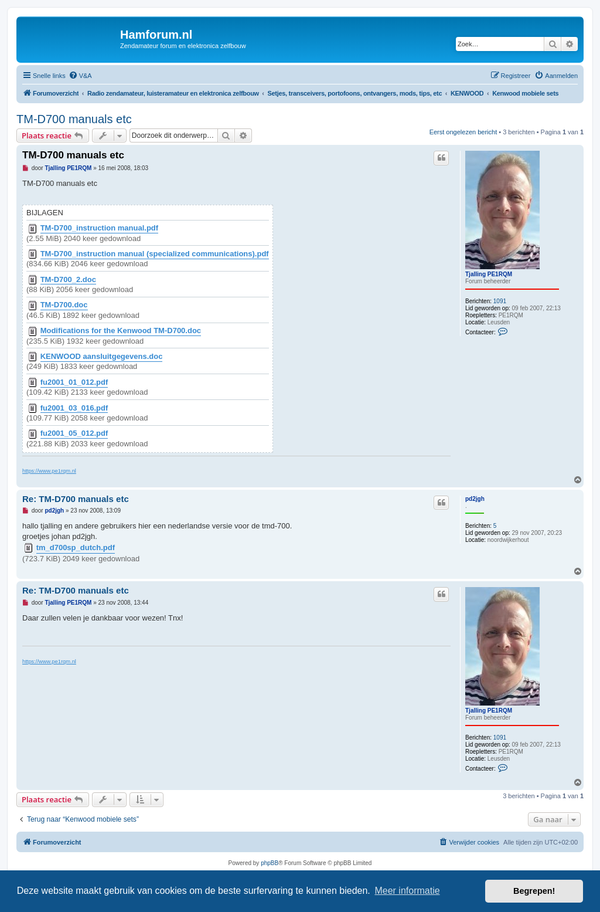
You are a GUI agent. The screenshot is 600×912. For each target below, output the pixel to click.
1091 (499, 301)
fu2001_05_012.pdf (74, 433)
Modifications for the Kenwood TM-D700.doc (120, 331)
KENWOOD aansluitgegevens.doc (101, 356)
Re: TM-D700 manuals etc (75, 499)
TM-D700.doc (64, 305)
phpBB (269, 863)
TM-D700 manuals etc (74, 119)
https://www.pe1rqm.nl (49, 471)
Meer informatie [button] (406, 891)
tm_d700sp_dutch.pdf (75, 547)
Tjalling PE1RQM (488, 274)
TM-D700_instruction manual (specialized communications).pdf (154, 254)
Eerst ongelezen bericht (463, 131)
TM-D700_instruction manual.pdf (99, 228)
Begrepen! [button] (534, 891)
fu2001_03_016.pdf (74, 408)
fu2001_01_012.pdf (74, 382)
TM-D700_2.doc (68, 280)
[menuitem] (80, 76)
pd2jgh (475, 499)
